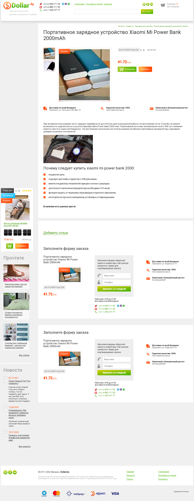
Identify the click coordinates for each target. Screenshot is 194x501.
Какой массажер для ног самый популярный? (16, 285)
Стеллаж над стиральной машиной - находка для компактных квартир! (16, 345)
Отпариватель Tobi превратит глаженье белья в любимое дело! (18, 414)
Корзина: (171, 4)
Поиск (148, 11)
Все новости (24, 446)
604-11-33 (51, 4)
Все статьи (24, 355)
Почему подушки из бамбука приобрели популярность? (13, 314)
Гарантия (108, 4)
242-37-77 (51, 10)
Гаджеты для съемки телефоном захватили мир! (19, 437)
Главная (130, 472)
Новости (130, 475)
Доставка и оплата (94, 4)
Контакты (163, 479)
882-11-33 (51, 7)
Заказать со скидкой (114, 289)
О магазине (80, 4)
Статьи (129, 479)
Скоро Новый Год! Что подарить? (19, 382)
